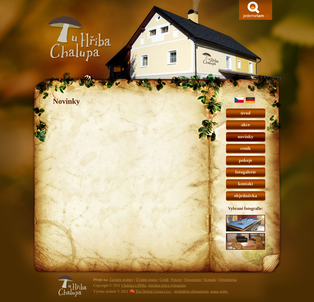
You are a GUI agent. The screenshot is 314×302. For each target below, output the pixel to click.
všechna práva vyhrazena (167, 285)
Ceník (164, 280)
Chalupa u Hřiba (157, 45)
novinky (246, 136)
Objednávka (228, 280)
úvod (245, 112)
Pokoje (176, 280)
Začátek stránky (121, 280)
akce (245, 124)
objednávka (245, 195)
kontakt (245, 183)
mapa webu (219, 291)
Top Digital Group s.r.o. (153, 291)
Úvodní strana (146, 280)
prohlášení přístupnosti (191, 291)
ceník (245, 148)
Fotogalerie (193, 280)
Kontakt (210, 280)
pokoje (245, 160)
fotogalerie (245, 172)
